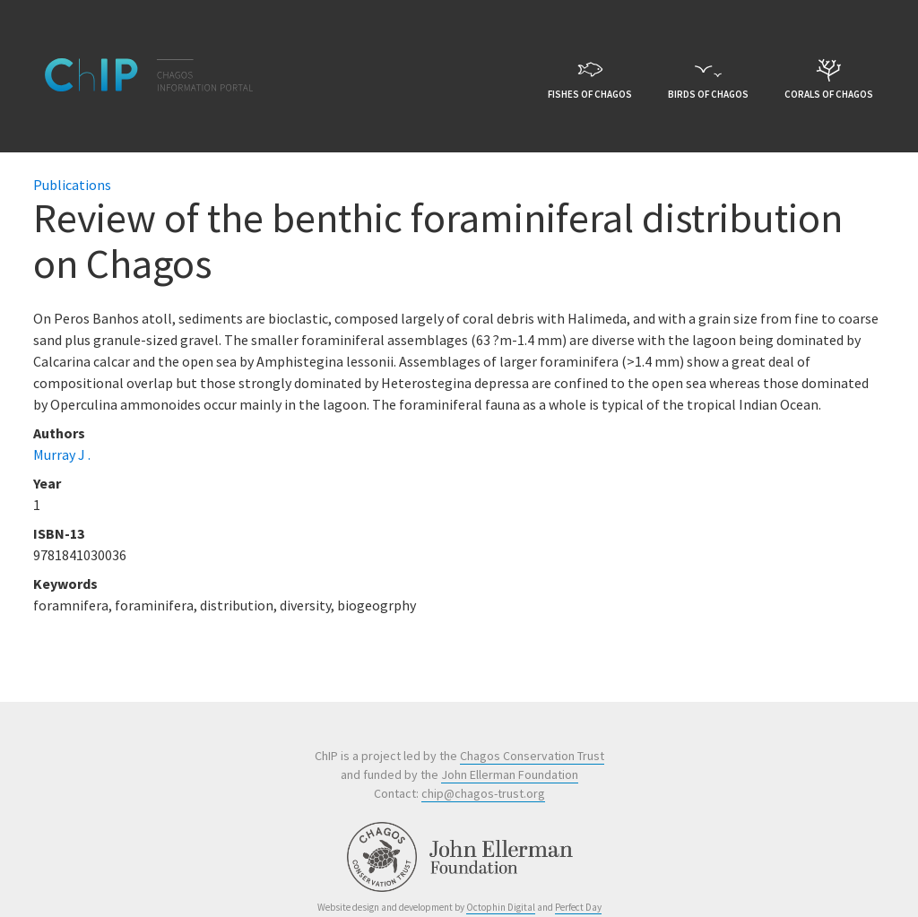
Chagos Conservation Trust (532, 756)
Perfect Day (578, 907)
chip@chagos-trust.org (483, 793)
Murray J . (62, 454)
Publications (72, 185)
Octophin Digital (500, 907)
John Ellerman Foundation (509, 774)
